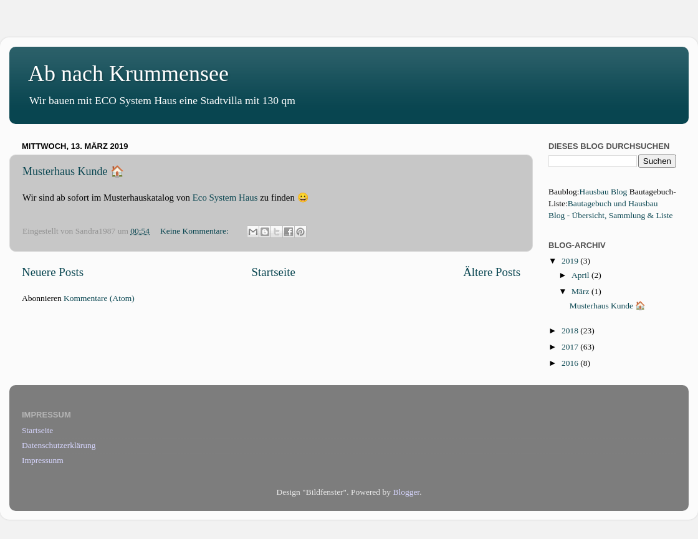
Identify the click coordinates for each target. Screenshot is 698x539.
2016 (571, 363)
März (581, 291)
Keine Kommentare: (195, 231)
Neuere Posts (53, 272)
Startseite (273, 272)
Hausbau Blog (604, 191)
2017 (571, 346)
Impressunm (43, 460)
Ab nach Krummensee (128, 73)
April (581, 275)
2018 (571, 330)
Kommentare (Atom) (99, 298)
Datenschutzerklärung (58, 445)
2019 (571, 260)
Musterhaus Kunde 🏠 (73, 171)
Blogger (406, 492)
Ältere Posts (491, 272)
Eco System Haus (225, 198)
